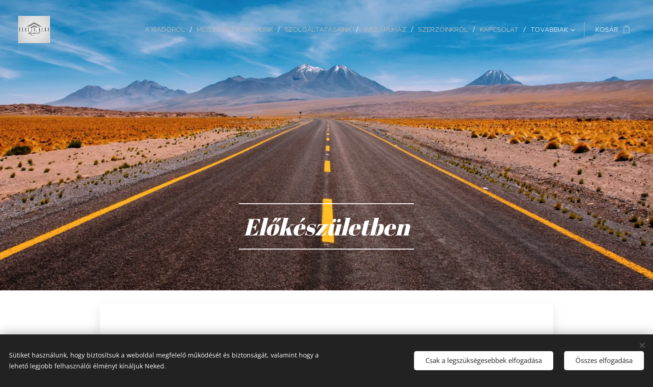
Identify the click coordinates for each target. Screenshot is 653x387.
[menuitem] (167, 29)
